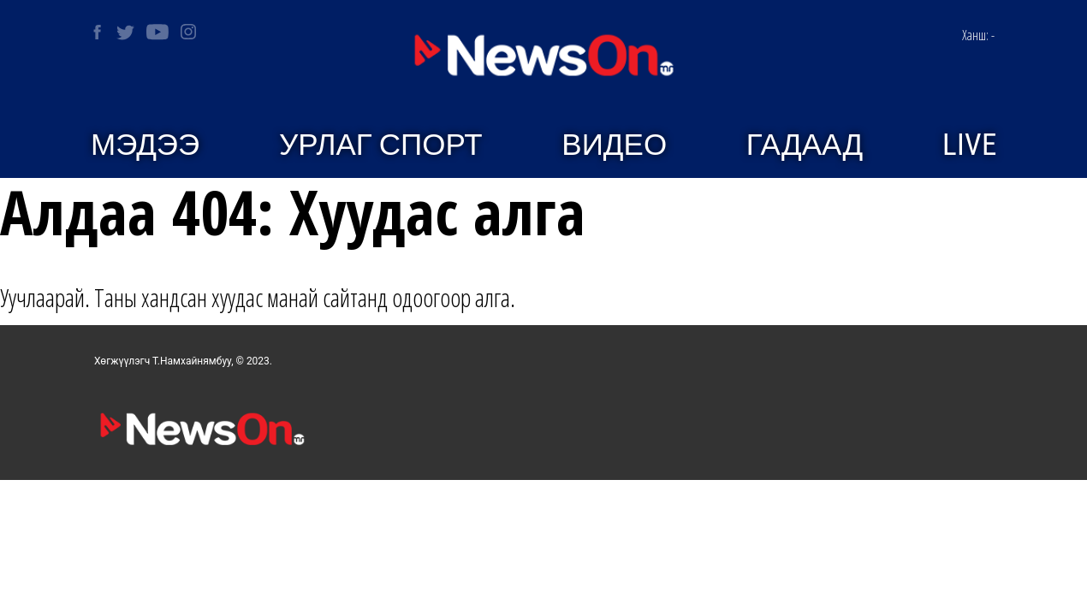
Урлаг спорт (381, 145)
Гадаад (804, 145)
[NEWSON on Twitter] (125, 32)
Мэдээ (145, 145)
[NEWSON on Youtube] (157, 31)
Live (969, 145)
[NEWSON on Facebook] (97, 32)
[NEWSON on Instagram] (188, 32)
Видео (614, 145)
